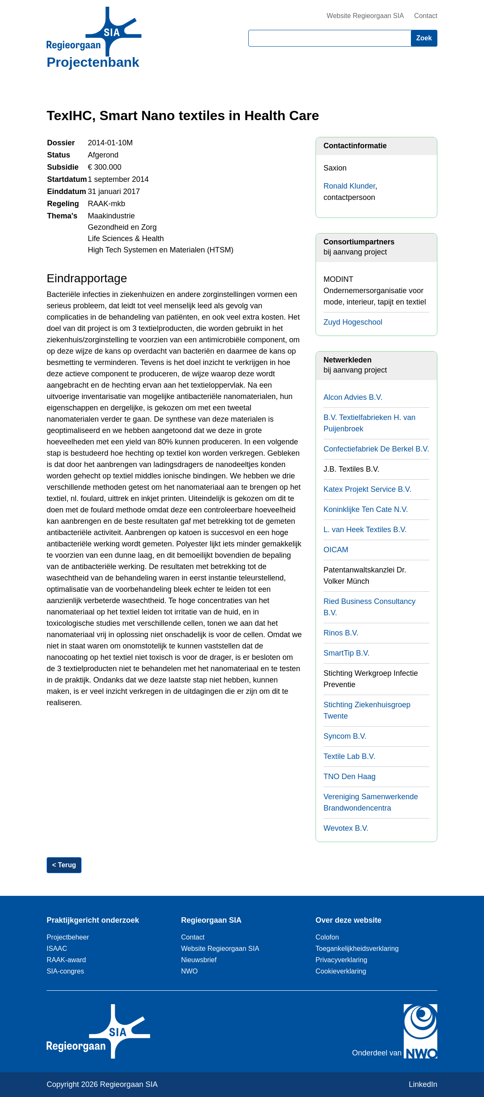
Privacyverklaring (341, 959)
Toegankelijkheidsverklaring (357, 948)
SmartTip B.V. (347, 653)
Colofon (327, 937)
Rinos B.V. (341, 633)
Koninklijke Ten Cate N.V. (366, 509)
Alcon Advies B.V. (353, 397)
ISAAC (57, 948)
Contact (425, 15)
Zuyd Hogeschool (353, 322)
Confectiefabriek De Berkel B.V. (376, 449)
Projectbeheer (68, 937)
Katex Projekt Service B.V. (367, 489)
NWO (189, 971)
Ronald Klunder (349, 186)
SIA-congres (65, 971)
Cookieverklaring (341, 971)
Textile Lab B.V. (349, 756)
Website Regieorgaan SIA (365, 15)
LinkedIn (423, 1084)
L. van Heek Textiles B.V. (365, 529)
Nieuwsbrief (199, 959)
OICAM (336, 550)
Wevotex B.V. (346, 828)
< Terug (64, 865)
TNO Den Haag (350, 776)
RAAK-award (66, 959)
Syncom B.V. (345, 736)
